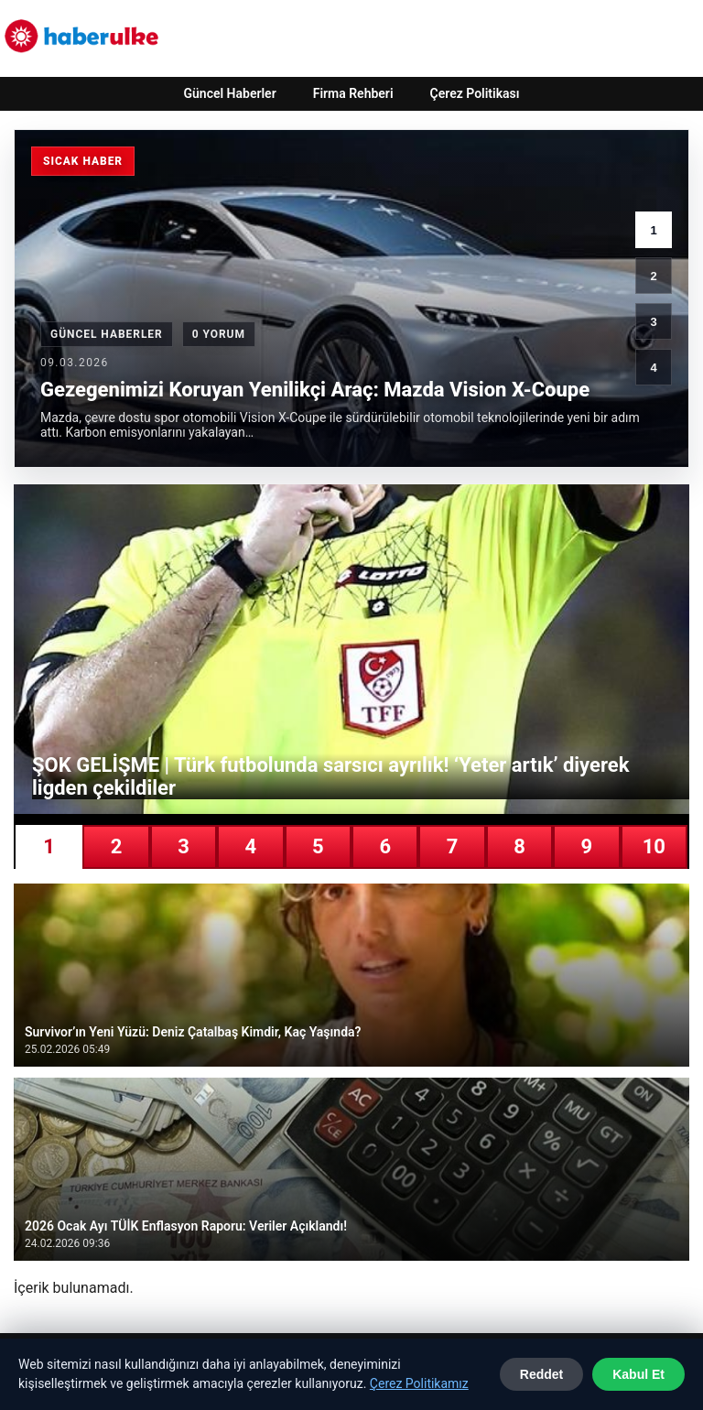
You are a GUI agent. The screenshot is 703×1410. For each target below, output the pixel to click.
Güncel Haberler (229, 93)
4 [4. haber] (653, 367)
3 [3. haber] (653, 322)
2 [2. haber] (653, 276)
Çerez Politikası (475, 93)
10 (654, 846)
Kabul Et (638, 1374)
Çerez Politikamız (419, 1383)
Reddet (541, 1374)
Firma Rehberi (353, 93)
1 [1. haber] (653, 230)
